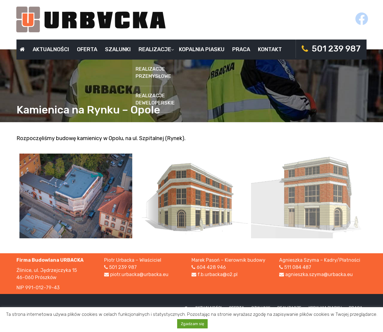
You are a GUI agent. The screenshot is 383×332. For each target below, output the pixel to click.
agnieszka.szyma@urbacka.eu (319, 275)
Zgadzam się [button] (192, 324)
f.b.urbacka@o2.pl (217, 275)
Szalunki (118, 49)
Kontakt (270, 49)
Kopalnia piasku (201, 49)
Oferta (87, 49)
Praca (241, 49)
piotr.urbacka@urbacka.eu (139, 275)
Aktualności (51, 49)
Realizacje (155, 49)
